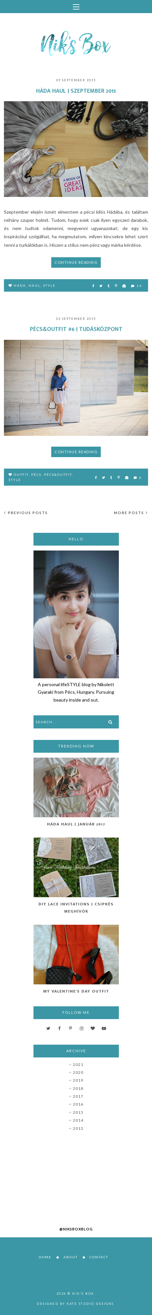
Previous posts (26, 513)
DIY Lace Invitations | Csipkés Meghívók (76, 907)
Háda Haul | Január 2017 (76, 824)
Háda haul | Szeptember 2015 (76, 91)
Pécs (36, 474)
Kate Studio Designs (90, 1303)
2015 (78, 1112)
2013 (78, 1128)
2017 (78, 1096)
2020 (78, 1072)
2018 (78, 1088)
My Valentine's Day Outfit (76, 991)
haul (34, 285)
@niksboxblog (76, 1229)
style (49, 285)
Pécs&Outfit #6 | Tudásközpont (76, 329)
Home (45, 1257)
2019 (78, 1080)
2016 (78, 1104)
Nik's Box (83, 1293)
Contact (99, 1257)
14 (136, 286)
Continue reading (76, 262)
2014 (78, 1120)
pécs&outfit (58, 474)
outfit (21, 474)
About (70, 1257)
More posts (131, 513)
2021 (78, 1064)
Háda (20, 285)
